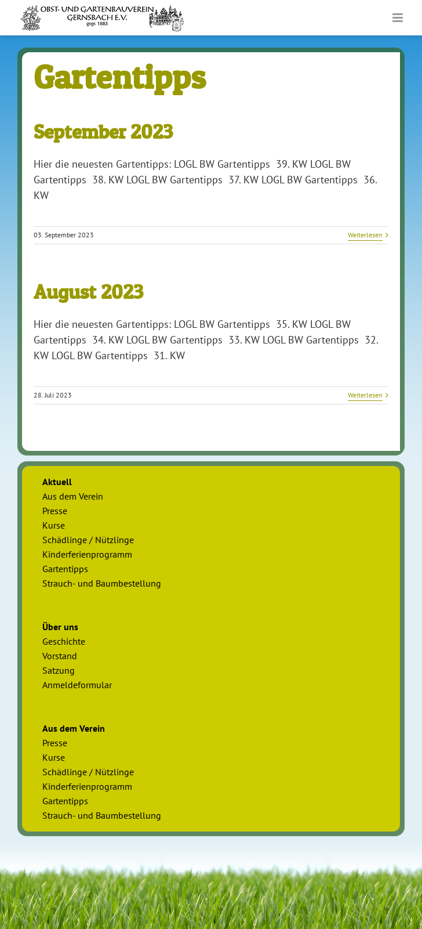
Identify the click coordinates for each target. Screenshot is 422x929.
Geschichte (63, 641)
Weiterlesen (365, 234)
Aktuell (57, 481)
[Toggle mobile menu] (398, 18)
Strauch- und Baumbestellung (101, 583)
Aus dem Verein (72, 496)
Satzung (58, 670)
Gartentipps (65, 568)
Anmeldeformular (77, 685)
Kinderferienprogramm (87, 554)
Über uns (60, 626)
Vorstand (59, 655)
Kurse (53, 525)
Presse (54, 510)
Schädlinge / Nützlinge (88, 539)
